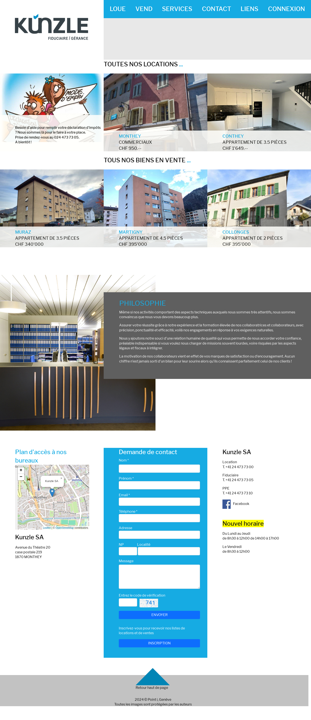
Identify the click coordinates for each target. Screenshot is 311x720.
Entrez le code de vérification (142, 595)
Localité (143, 545)
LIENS (249, 9)
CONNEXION (286, 9)
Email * (124, 495)
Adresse (125, 528)
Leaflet (47, 527)
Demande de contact (148, 452)
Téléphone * (128, 511)
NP (121, 545)
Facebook (235, 504)
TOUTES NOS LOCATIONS (143, 64)
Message (126, 561)
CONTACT (216, 9)
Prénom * (126, 478)
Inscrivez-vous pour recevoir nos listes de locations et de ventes (152, 630)
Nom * (124, 460)
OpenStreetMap (65, 527)
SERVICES (177, 9)
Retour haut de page (152, 688)
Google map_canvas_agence (51, 497)
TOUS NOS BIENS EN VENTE (147, 160)
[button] (52, 492)
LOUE (118, 9)
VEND (143, 9)
